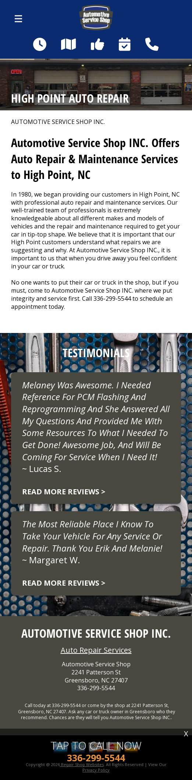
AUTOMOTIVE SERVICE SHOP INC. (58, 122)
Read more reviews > (63, 492)
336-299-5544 (112, 298)
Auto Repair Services (96, 650)
